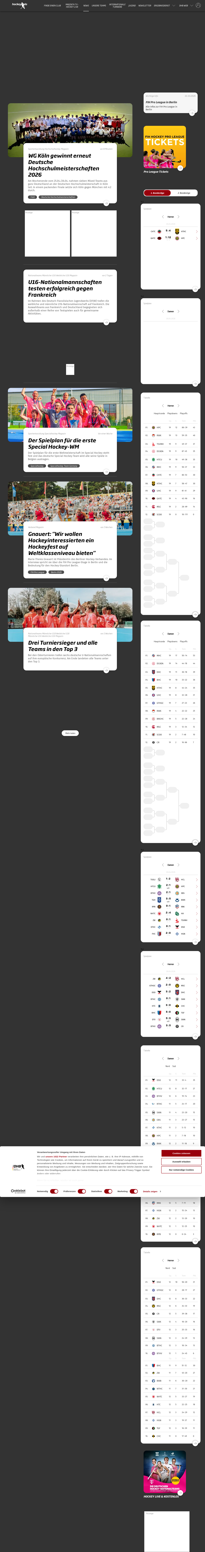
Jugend (132, 5)
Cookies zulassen (181, 1508)
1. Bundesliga (157, 192)
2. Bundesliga (184, 192)
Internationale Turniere (117, 5)
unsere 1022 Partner (56, 1511)
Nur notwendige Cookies (181, 1525)
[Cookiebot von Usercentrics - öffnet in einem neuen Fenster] (18, 1546)
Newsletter (144, 5)
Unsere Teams (99, 5)
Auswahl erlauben (181, 1516)
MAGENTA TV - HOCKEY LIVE (72, 5)
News (86, 5)
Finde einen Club (52, 5)
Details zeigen (150, 1546)
